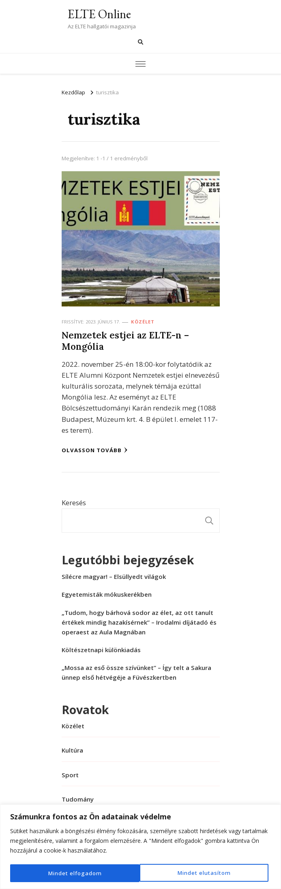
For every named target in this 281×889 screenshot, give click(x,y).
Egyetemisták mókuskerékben (107, 594)
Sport (70, 775)
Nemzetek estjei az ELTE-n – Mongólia (125, 340)
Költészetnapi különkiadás (101, 650)
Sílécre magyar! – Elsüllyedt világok (114, 576)
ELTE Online (99, 14)
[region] (140, 847)
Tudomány (78, 799)
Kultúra (72, 750)
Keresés (74, 502)
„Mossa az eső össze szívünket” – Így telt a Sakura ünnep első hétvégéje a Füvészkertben (136, 672)
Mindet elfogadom (206, 873)
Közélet (142, 322)
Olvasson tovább (95, 450)
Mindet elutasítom (75, 873)
